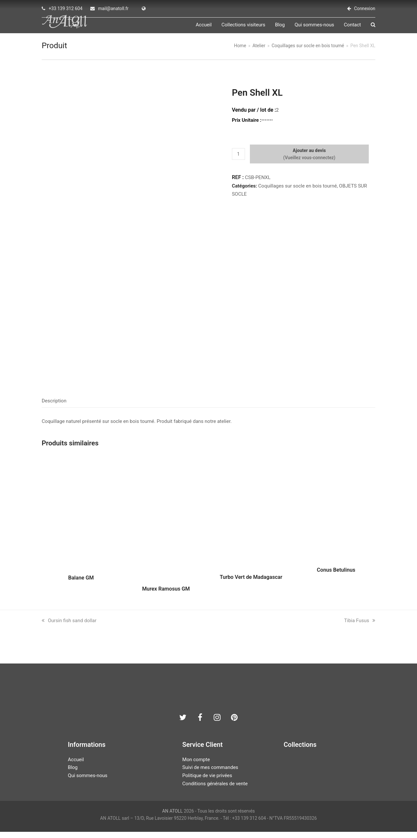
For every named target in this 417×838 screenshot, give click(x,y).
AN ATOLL (172, 816)
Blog (73, 773)
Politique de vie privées (207, 782)
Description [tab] (54, 407)
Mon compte (196, 765)
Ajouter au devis (309, 156)
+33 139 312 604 (65, 8)
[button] (373, 28)
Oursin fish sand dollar (69, 626)
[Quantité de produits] (238, 160)
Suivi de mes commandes (210, 773)
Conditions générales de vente (215, 789)
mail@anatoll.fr (113, 8)
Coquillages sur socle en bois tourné (297, 192)
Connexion (364, 8)
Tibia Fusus (359, 626)
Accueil (76, 765)
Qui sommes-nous (87, 782)
